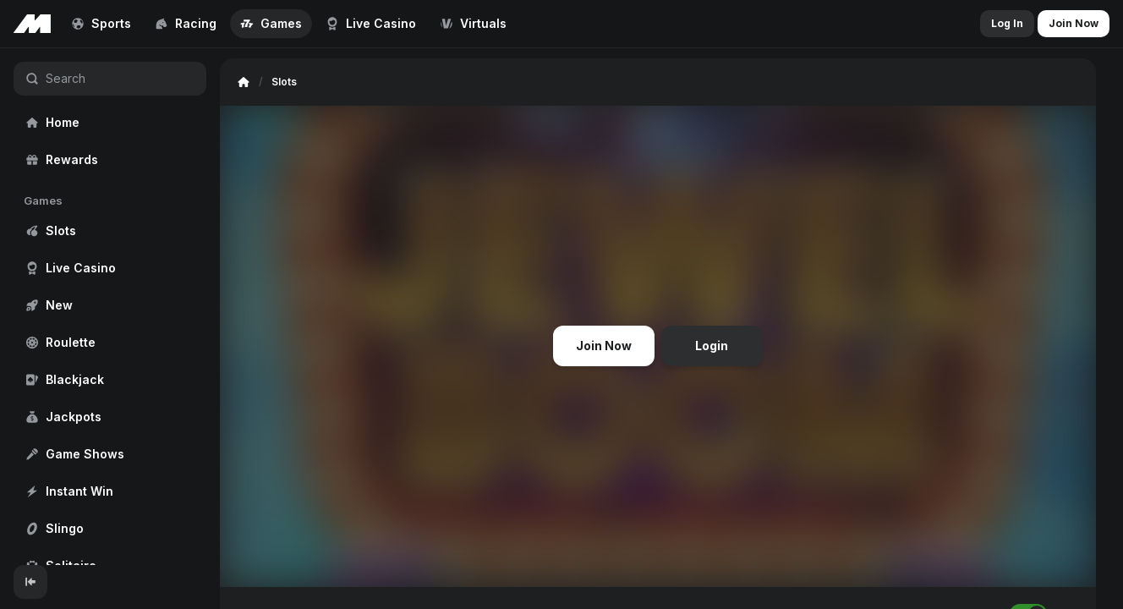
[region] (110, 306)
